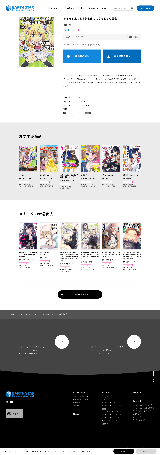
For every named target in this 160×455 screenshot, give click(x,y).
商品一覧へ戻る (75, 294)
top (7, 314)
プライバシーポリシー (71, 451)
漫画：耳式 (68, 25)
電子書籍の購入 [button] (122, 56)
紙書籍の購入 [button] (82, 56)
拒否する (146, 451)
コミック (28, 314)
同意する (124, 451)
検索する (133, 8)
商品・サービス (17, 314)
